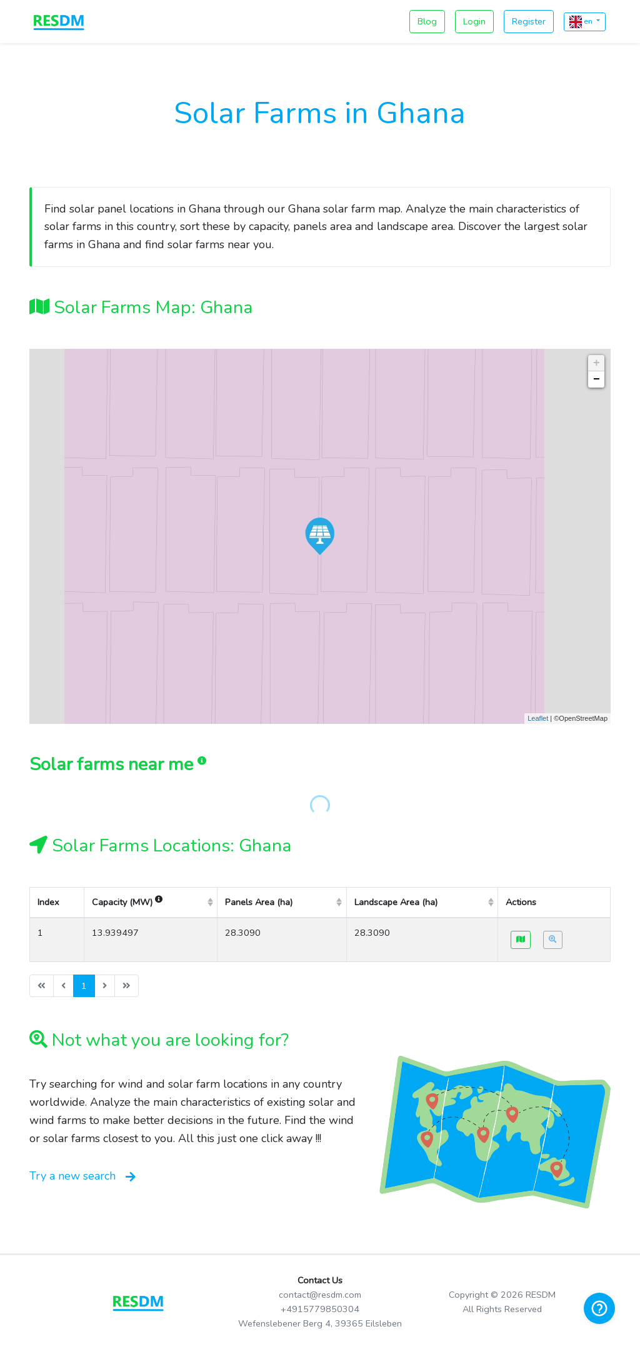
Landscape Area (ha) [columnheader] (396, 902)
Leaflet (538, 718)
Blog (427, 21)
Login (474, 21)
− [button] (596, 379)
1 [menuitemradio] (84, 986)
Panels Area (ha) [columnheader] (258, 902)
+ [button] (596, 363)
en (581, 22)
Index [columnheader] (48, 902)
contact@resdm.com (320, 1294)
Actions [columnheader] (521, 902)
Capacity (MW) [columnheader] (127, 902)
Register (529, 21)
